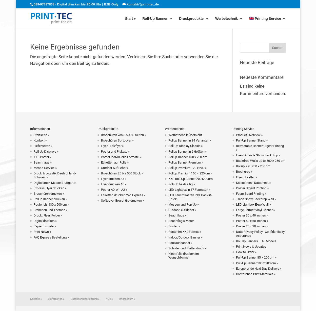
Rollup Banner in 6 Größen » (187, 151)
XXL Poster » (42, 157)
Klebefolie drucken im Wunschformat (183, 256)
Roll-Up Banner (155, 19)
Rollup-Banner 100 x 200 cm (187, 157)
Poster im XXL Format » (184, 232)
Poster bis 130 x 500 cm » (51, 204)
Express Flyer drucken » (50, 188)
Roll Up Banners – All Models (256, 241)
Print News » (42, 232)
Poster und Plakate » (115, 151)
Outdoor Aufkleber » (115, 168)
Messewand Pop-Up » (183, 204)
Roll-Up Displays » (46, 151)
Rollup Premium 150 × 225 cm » (190, 173)
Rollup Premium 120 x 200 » (187, 168)
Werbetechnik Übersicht (185, 135)
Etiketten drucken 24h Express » (123, 195)
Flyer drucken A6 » (113, 184)
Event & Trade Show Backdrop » (258, 155)
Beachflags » (43, 162)
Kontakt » (40, 140)
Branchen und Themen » (50, 210)
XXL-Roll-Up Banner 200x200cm (190, 179)
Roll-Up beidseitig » (181, 184)
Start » (130, 19)
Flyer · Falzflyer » (112, 146)
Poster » (174, 226)
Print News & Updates (251, 246)
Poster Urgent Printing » (252, 188)
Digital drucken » (45, 221)
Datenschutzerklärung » (85, 299)
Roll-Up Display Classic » (185, 146)
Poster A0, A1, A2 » (114, 189)
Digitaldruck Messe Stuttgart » (55, 183)
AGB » (109, 299)
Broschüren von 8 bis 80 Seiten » (123, 135)
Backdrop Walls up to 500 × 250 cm (260, 161)
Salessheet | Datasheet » (253, 183)
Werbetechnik (226, 19)
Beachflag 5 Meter (181, 221)
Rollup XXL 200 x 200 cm (253, 166)
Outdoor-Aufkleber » (182, 210)
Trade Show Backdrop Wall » (256, 199)
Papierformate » (45, 226)
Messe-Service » (45, 168)
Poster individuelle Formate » (121, 157)
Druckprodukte (191, 19)
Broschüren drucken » (49, 193)
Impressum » (127, 299)
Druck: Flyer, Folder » (48, 215)
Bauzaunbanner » (180, 243)
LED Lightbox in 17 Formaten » (189, 189)
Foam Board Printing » (251, 193)
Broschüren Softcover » (117, 140)
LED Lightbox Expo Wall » (253, 204)
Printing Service (265, 19)
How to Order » (246, 252)
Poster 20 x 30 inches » (252, 226)
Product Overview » (249, 135)
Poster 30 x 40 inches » (252, 215)
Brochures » (244, 171)
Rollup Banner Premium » (185, 162)
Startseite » (41, 135)
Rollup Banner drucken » (50, 199)
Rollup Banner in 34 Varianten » (189, 140)
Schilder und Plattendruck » (187, 248)
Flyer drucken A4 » (113, 179)
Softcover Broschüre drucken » (122, 200)
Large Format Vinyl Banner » (255, 210)
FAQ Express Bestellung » (51, 237)
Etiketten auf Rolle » (115, 162)
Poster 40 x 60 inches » (252, 221)
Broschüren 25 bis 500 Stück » (122, 173)
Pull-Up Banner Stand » (252, 140)
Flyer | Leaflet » (246, 177)
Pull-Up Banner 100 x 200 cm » (257, 263)
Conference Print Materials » (256, 274)
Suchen (277, 48)
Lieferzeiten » (43, 146)
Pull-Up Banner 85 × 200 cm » (256, 257)
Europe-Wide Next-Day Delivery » (258, 268)
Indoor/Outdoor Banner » (185, 237)
